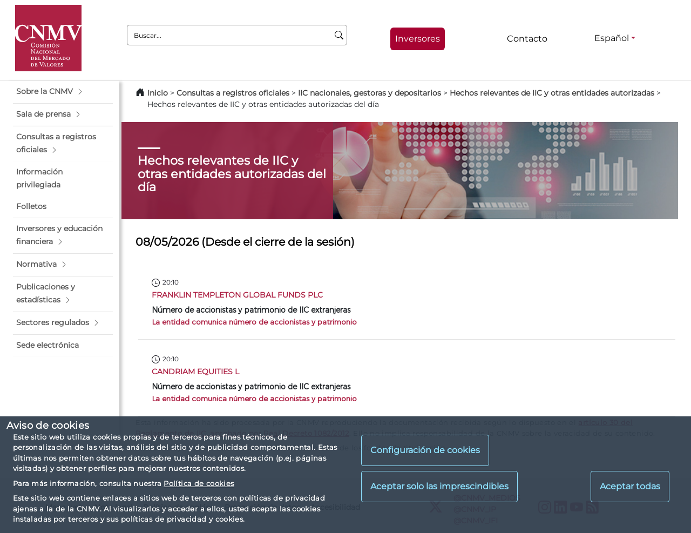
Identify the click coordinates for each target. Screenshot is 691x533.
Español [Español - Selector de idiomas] (611, 38)
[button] (63, 92)
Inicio (157, 93)
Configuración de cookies (425, 450)
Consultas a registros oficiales (233, 93)
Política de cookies (199, 483)
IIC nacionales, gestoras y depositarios (369, 93)
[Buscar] (339, 35)
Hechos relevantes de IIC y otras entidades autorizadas (552, 93)
